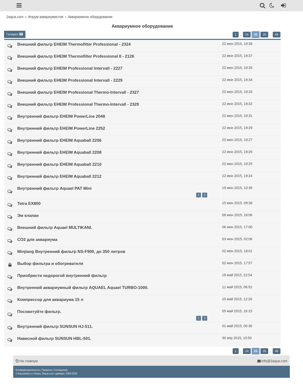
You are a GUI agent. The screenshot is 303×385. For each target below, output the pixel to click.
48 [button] (276, 34)
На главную (27, 361)
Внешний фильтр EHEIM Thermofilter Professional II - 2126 (75, 56)
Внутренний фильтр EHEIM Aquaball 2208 (59, 152)
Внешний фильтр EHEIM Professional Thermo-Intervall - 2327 (78, 92)
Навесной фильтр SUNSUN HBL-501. (54, 338)
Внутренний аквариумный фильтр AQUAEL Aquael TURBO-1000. (82, 287)
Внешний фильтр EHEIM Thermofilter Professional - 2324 (74, 44)
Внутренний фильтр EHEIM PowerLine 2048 (61, 116)
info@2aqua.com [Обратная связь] (272, 361)
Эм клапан (28, 215)
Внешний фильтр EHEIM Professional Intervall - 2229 (69, 80)
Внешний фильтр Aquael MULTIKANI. (54, 227)
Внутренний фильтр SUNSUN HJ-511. (55, 326)
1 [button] (235, 34)
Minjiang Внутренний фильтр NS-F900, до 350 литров (71, 251)
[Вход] (282, 6)
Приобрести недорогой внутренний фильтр (62, 275)
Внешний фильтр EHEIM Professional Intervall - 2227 (69, 68)
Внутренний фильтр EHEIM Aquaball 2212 (59, 176)
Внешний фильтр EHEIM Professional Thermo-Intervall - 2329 (78, 104)
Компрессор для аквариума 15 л (50, 299)
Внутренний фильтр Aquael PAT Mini (54, 188)
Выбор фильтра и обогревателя (50, 263)
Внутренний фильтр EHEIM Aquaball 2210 (59, 164)
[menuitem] (28, 370)
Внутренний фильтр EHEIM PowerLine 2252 (61, 128)
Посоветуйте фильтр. (39, 311)
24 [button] (246, 34)
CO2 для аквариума (37, 239)
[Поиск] (263, 6)
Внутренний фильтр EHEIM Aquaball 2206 (59, 140)
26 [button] (264, 34)
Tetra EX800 (29, 203)
